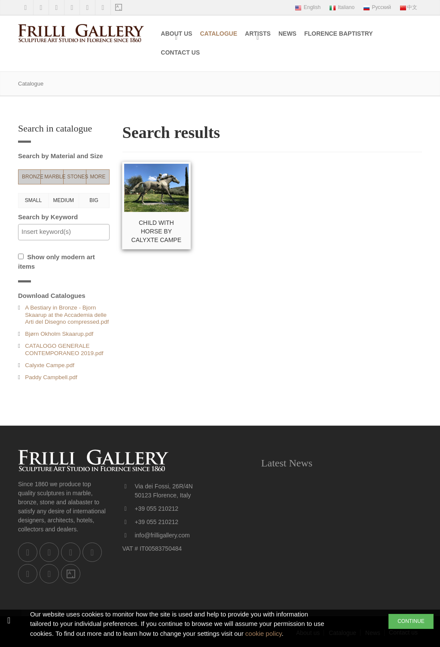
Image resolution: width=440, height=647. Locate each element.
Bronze (31, 177)
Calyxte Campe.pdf (49, 365)
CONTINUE (411, 621)
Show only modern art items (56, 261)
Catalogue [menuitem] (218, 33)
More (97, 177)
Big (93, 200)
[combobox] (64, 232)
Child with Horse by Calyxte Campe (156, 231)
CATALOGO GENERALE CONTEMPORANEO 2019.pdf (64, 349)
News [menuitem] (287, 33)
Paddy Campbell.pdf (51, 377)
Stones (76, 177)
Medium (63, 200)
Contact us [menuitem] (180, 52)
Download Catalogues (52, 295)
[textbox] (66, 232)
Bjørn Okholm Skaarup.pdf (59, 334)
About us (176, 33)
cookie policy (263, 633)
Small (33, 200)
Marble (54, 177)
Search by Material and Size (60, 155)
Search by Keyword (48, 217)
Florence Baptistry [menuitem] (338, 33)
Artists (258, 33)
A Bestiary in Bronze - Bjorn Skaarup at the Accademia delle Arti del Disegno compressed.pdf (67, 314)
